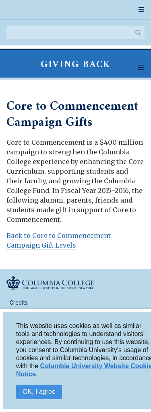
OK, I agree (39, 393)
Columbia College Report (49, 8)
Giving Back (75, 64)
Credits (19, 302)
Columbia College (50, 283)
